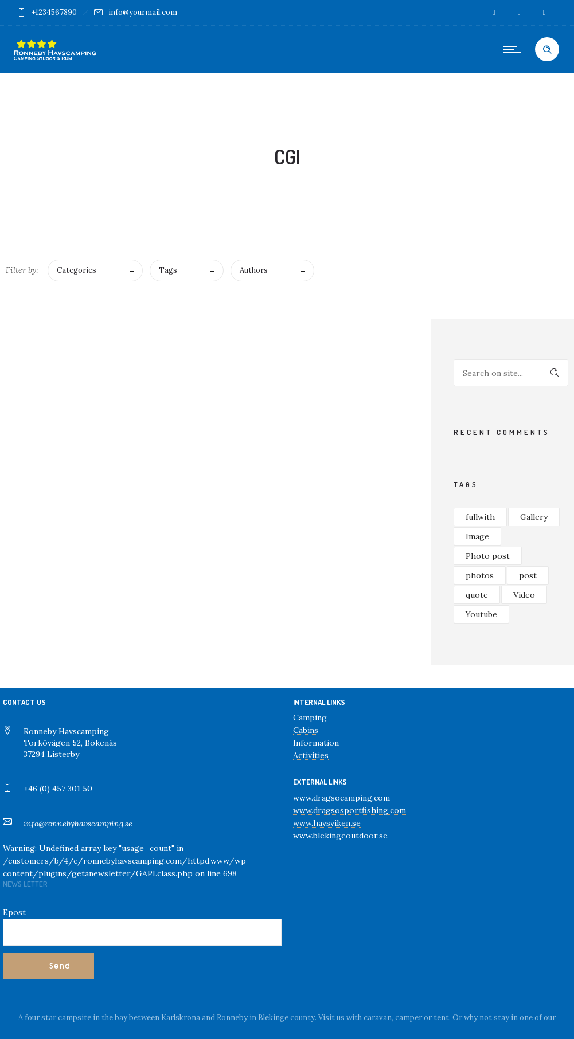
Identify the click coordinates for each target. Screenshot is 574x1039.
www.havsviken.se (327, 823)
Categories (76, 270)
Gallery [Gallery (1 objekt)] (534, 517)
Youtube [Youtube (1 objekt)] (481, 614)
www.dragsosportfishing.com (349, 810)
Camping (310, 717)
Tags (168, 270)
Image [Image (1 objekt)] (477, 536)
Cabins (305, 730)
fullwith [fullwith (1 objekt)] (480, 517)
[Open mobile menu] (514, 49)
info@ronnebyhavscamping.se (78, 823)
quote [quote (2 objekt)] (477, 595)
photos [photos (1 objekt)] (480, 575)
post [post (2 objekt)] (528, 575)
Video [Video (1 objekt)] (524, 595)
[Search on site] (511, 372)
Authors (254, 270)
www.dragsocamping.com (341, 798)
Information (316, 743)
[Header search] (547, 50)
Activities (311, 755)
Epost (14, 912)
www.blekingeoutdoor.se (340, 835)
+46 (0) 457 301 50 (58, 788)
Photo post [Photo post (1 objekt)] (488, 556)
